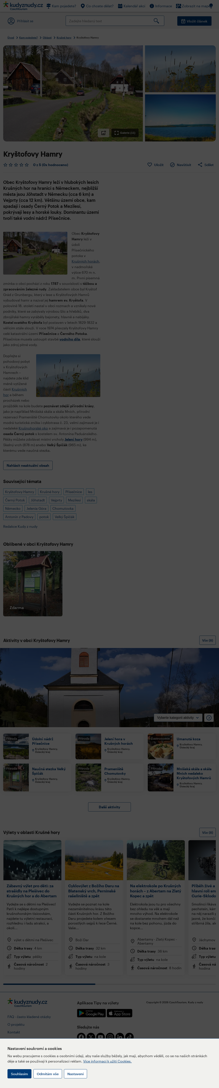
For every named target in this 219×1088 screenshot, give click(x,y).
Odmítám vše (48, 1074)
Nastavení (75, 1074)
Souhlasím (19, 1074)
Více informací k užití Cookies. (107, 1061)
